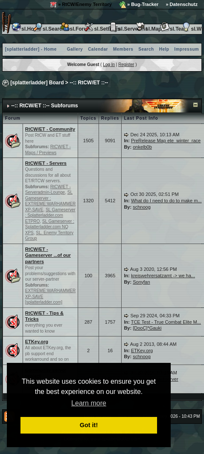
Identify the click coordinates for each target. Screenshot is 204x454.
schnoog (142, 207)
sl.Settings (102, 29)
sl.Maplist (152, 29)
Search (146, 49)
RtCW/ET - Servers (46, 163)
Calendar (98, 49)
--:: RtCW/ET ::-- (89, 83)
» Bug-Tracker (138, 4)
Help (164, 49)
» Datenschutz (182, 4)
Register (126, 64)
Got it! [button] (89, 425)
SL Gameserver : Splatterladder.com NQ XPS (49, 227)
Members (123, 49)
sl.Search (48, 29)
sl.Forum (76, 29)
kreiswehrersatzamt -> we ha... (163, 275)
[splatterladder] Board (37, 83)
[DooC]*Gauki (147, 327)
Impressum (186, 49)
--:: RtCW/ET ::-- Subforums (44, 106)
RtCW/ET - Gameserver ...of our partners (48, 255)
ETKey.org (36, 341)
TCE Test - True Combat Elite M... (166, 322)
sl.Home (26, 29)
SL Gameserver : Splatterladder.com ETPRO (50, 215)
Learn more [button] (88, 403)
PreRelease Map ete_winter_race (166, 140)
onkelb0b (142, 146)
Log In (109, 64)
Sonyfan (141, 281)
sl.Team (174, 29)
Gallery (75, 49)
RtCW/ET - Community (50, 129)
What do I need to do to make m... (166, 200)
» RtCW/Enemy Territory (81, 4)
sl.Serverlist (127, 29)
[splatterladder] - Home (31, 49)
